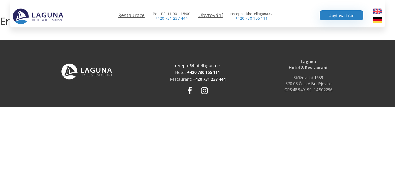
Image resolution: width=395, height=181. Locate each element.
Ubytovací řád (341, 15)
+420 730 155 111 (251, 18)
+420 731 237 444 (171, 18)
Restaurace (131, 15)
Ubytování (210, 15)
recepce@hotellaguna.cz (252, 13)
